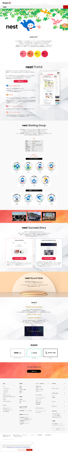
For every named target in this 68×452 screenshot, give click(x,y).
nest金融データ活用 (51, 202)
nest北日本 (16, 168)
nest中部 (51, 168)
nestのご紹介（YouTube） (17, 362)
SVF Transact (6, 401)
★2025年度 (39, 322)
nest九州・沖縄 (45, 183)
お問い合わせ (34, 380)
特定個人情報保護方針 (48, 444)
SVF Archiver (6, 399)
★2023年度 (29, 322)
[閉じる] (32, 443)
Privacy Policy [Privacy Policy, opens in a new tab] (9, 447)
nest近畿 (22, 183)
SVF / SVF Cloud (6, 397)
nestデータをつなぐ (39, 202)
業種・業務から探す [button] (45, 4)
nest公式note (34, 362)
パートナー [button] (57, 4)
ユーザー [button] (51, 4)
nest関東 (39, 168)
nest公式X (50, 362)
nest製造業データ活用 (16, 202)
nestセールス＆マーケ (28, 202)
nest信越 (28, 168)
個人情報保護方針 (40, 444)
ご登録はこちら (20, 81)
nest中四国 (34, 183)
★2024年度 (34, 322)
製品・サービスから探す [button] (35, 4)
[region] (17, 447)
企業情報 (62, 4)
